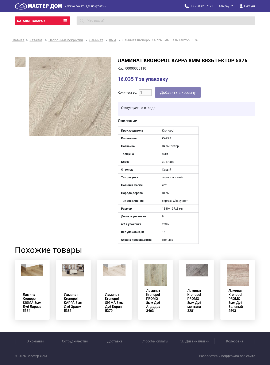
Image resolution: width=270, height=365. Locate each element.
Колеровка (234, 341)
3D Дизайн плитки (194, 341)
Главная (18, 40)
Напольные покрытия (66, 40)
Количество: (127, 92)
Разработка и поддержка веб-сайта (227, 356)
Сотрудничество (75, 341)
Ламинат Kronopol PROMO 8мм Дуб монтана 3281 (194, 301)
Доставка (115, 341)
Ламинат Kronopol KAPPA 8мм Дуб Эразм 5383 (73, 303)
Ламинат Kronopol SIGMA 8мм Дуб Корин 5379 (114, 303)
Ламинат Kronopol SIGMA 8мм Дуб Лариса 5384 (32, 303)
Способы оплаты (155, 341)
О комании (35, 341)
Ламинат (96, 40)
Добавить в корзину (178, 92)
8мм (112, 40)
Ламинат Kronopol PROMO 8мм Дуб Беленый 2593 (235, 301)
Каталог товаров (42, 20)
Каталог (36, 40)
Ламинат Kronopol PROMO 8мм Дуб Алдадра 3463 (153, 301)
